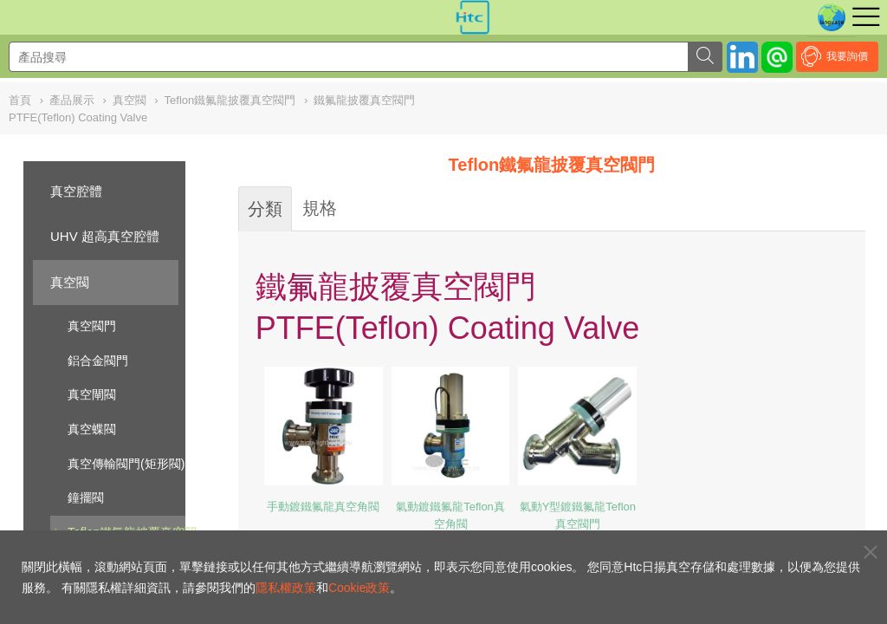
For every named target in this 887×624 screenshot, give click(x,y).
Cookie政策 (359, 588)
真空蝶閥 (92, 429)
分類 (265, 208)
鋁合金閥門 (98, 360)
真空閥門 (92, 326)
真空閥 (69, 282)
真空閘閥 (92, 394)
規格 (319, 208)
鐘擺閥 (86, 497)
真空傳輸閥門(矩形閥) (126, 464)
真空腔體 (76, 191)
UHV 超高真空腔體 (104, 236)
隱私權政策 (286, 588)
